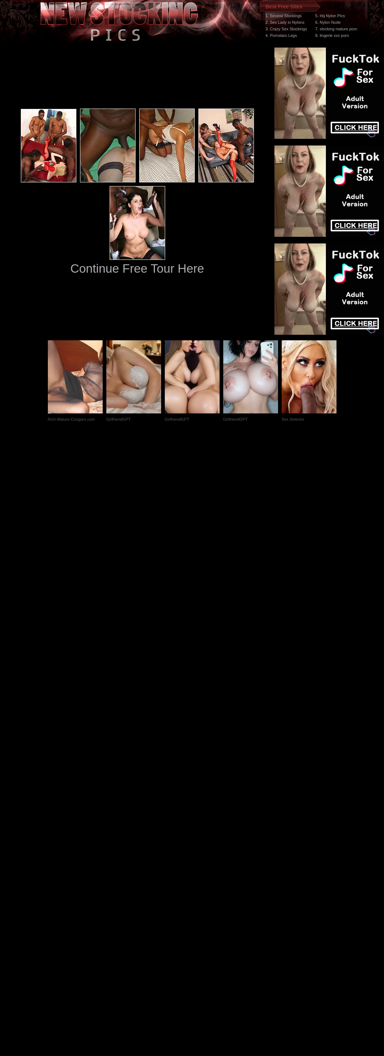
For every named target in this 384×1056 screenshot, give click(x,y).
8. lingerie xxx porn (332, 35)
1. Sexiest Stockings (284, 16)
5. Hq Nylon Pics (330, 16)
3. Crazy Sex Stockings (286, 29)
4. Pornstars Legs (281, 35)
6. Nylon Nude (328, 22)
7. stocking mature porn (336, 29)
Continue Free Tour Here (137, 268)
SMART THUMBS (204, 918)
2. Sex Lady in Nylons (285, 22)
